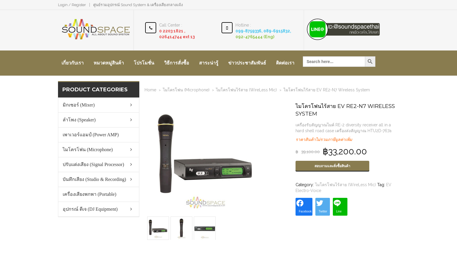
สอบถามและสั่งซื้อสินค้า (332, 166)
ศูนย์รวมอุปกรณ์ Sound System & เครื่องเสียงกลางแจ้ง (138, 5)
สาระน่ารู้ (208, 62)
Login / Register (72, 5)
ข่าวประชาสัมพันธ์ (247, 62)
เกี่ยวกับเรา (72, 62)
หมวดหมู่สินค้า (109, 62)
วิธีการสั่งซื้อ (176, 62)
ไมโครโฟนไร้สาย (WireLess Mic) (246, 90)
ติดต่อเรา (285, 62)
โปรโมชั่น (144, 62)
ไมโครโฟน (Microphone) (186, 90)
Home (150, 90)
